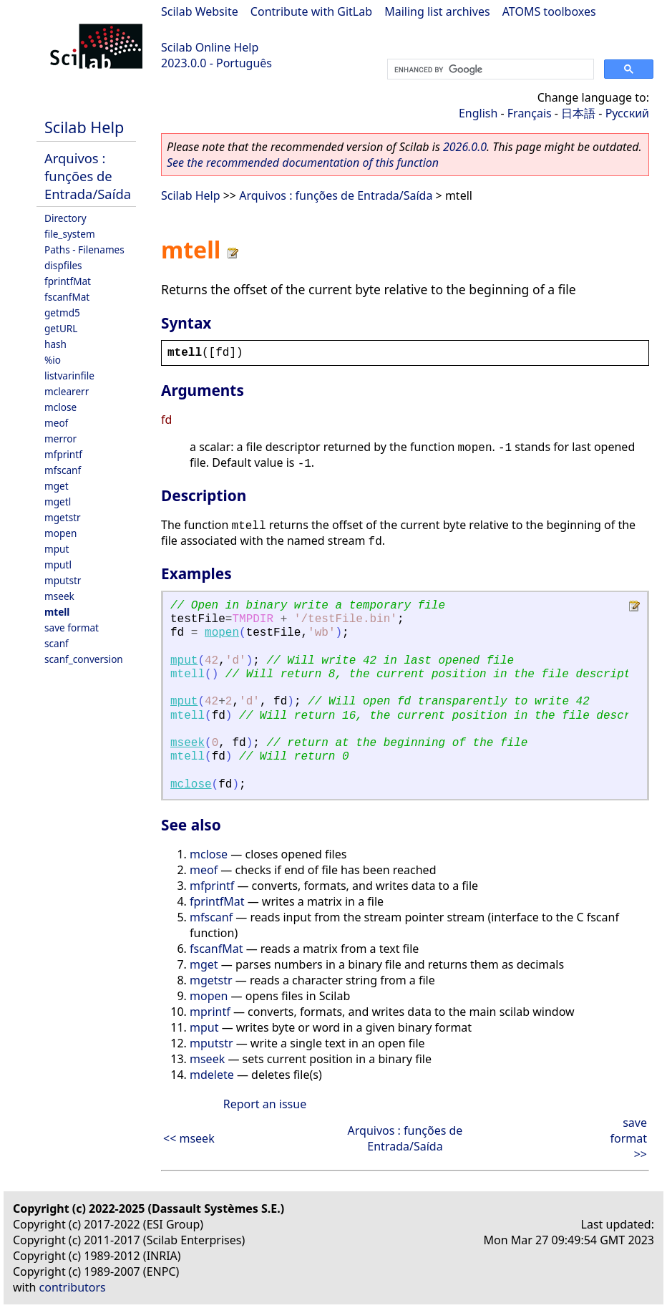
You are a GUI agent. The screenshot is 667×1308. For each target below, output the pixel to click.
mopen (60, 533)
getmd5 (62, 312)
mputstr (62, 580)
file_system (69, 234)
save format (71, 627)
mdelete (212, 1074)
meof (56, 423)
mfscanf (62, 470)
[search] (489, 69)
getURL (60, 328)
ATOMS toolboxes (549, 11)
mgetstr (62, 517)
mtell (56, 612)
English (478, 113)
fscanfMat (66, 297)
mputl (58, 564)
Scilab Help (84, 127)
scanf (56, 643)
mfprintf (63, 454)
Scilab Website (199, 11)
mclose (60, 407)
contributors (72, 1287)
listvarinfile (69, 375)
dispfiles (63, 265)
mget (56, 486)
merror (60, 438)
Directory (65, 218)
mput (56, 549)
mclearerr (66, 391)
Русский (627, 113)
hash (55, 344)
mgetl (57, 501)
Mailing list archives (437, 11)
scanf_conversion (83, 659)
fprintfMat (67, 281)
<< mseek (189, 1138)
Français (529, 113)
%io (52, 360)
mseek (59, 596)
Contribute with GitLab (311, 11)
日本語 (578, 113)
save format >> (628, 1138)
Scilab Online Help (209, 47)
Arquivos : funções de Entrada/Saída (87, 176)
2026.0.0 (465, 147)
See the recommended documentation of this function (303, 162)
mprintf (210, 1011)
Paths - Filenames (84, 249)
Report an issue (264, 1104)
